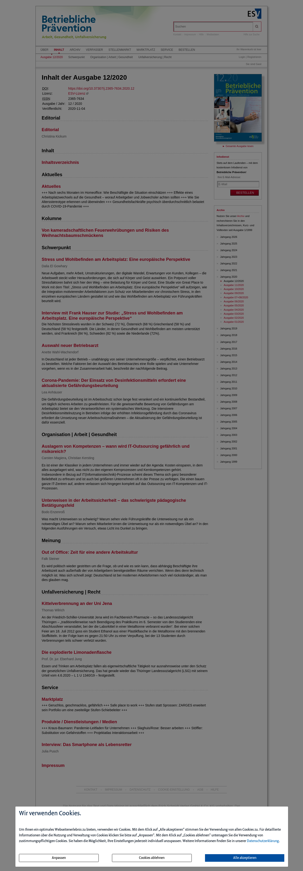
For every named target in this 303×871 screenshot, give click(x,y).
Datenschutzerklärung (263, 841)
